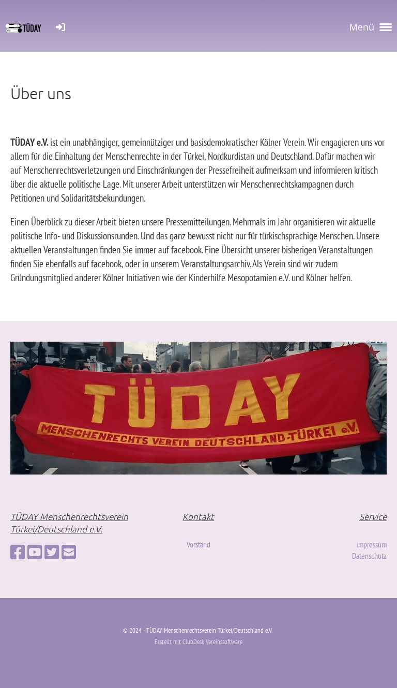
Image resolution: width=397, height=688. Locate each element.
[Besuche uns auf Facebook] (17, 552)
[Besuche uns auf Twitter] (51, 552)
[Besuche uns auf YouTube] (34, 552)
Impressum (371, 544)
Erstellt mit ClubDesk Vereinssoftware (198, 641)
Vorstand (198, 544)
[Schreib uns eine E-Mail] (69, 552)
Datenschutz (369, 556)
